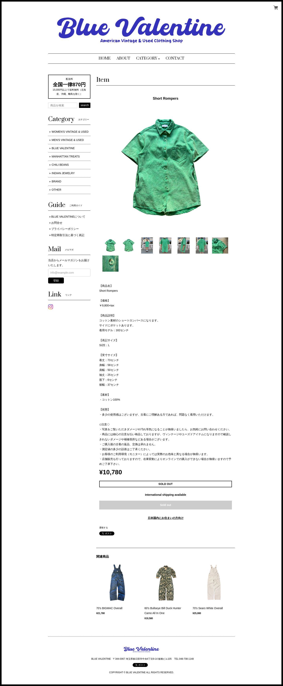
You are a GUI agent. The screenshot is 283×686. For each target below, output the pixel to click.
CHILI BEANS (60, 164)
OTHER (56, 189)
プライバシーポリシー (65, 228)
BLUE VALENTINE (63, 148)
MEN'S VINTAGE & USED (68, 140)
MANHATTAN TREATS (66, 156)
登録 (56, 280)
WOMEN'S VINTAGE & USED (70, 131)
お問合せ (56, 222)
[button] (148, 58)
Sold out (165, 505)
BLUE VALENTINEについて (68, 216)
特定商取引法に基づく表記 (67, 235)
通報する (103, 527)
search (85, 105)
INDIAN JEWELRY (63, 173)
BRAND (56, 181)
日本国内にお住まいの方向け (166, 518)
